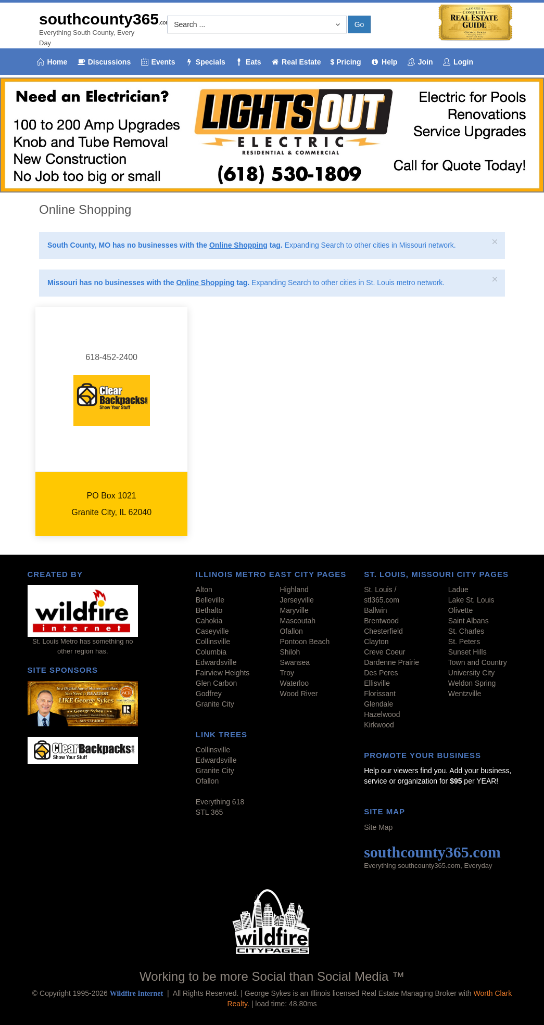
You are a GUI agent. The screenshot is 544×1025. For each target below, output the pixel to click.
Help (384, 62)
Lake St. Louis (471, 600)
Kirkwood (379, 725)
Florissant (380, 693)
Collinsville (213, 641)
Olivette (460, 610)
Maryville (294, 610)
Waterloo (294, 683)
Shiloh (290, 652)
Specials (204, 62)
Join (420, 62)
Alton (204, 589)
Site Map (378, 827)
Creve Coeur (384, 652)
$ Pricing (346, 62)
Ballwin (375, 610)
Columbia (211, 652)
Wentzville (465, 693)
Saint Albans (468, 621)
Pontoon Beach (305, 641)
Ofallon (291, 631)
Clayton (376, 641)
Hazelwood (382, 714)
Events (157, 62)
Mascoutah (297, 621)
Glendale (378, 704)
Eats (248, 62)
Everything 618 (220, 802)
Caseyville (212, 631)
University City (471, 673)
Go (359, 24)
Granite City (215, 704)
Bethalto (209, 610)
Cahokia (209, 621)
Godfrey (209, 693)
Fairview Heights (222, 673)
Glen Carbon (216, 683)
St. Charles (466, 631)
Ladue (458, 589)
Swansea (295, 662)
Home (51, 62)
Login (458, 62)
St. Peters (464, 641)
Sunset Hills (467, 652)
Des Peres (381, 673)
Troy (287, 673)
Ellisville (377, 683)
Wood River (299, 693)
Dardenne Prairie (391, 662)
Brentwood (381, 621)
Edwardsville (216, 662)
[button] (256, 24)
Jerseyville (296, 600)
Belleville (210, 600)
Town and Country (477, 662)
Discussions (104, 62)
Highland (294, 589)
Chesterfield (383, 631)
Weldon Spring (472, 683)
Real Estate (296, 62)
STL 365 (209, 812)
